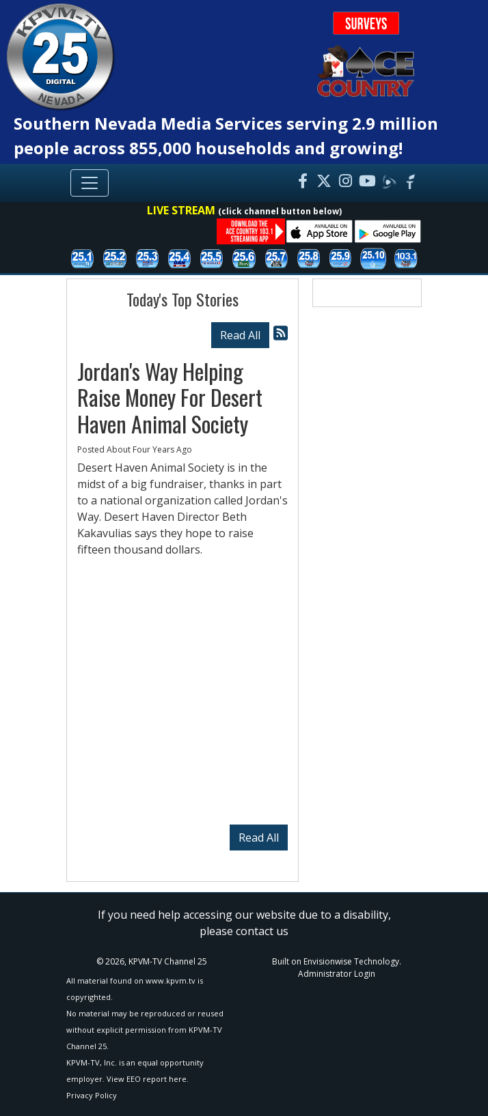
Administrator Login (336, 973)
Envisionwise (327, 961)
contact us (262, 931)
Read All (240, 335)
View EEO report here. (148, 1079)
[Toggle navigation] (89, 183)
